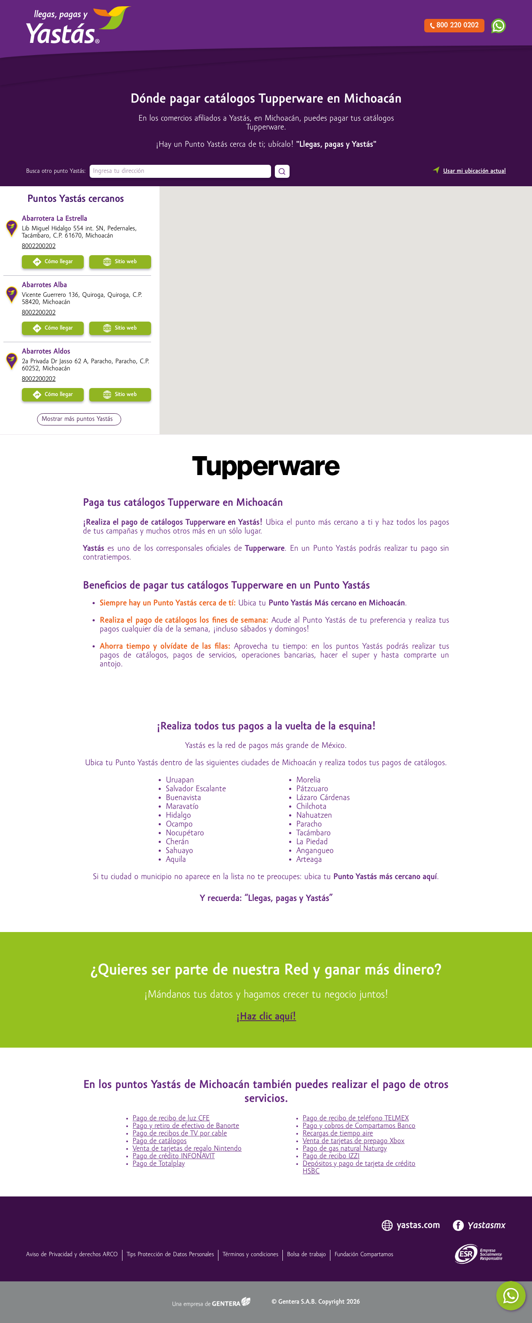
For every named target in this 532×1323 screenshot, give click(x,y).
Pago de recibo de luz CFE (171, 1118)
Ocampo (179, 824)
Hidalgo (178, 815)
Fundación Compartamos (364, 1255)
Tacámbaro (313, 833)
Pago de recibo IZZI (331, 1156)
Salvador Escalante (196, 789)
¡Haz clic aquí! (266, 1016)
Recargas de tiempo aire (338, 1133)
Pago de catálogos (159, 1141)
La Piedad (312, 842)
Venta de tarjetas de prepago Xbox (353, 1141)
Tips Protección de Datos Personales (170, 1255)
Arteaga (309, 860)
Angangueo (315, 851)
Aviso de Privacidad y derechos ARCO (72, 1255)
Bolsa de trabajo (306, 1255)
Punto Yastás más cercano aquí (385, 877)
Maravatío (182, 807)
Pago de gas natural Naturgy (345, 1148)
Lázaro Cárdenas (323, 798)
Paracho (309, 824)
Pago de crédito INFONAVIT (174, 1156)
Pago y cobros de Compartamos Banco (359, 1126)
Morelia (308, 780)
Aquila (176, 860)
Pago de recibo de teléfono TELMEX (356, 1118)
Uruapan (180, 780)
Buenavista (183, 798)
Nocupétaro (185, 833)
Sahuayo (179, 851)
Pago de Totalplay (159, 1163)
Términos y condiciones (250, 1255)
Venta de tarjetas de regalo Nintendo (187, 1148)
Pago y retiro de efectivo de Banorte (186, 1126)
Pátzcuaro (312, 789)
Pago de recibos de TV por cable (180, 1133)
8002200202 (39, 246)
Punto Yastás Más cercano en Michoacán (337, 603)
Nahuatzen (314, 815)
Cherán (177, 842)
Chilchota (311, 807)
